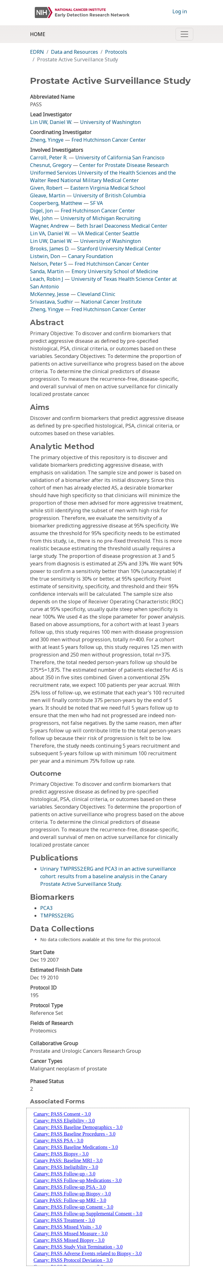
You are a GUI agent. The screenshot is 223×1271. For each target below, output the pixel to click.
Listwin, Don (45, 256)
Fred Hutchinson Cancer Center (108, 139)
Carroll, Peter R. (48, 157)
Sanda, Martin (47, 271)
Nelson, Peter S (48, 263)
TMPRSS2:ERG (57, 915)
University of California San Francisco (119, 157)
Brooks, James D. (49, 248)
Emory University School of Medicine (114, 271)
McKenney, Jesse (49, 294)
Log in (179, 11)
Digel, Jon (41, 210)
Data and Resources (74, 51)
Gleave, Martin (47, 195)
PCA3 (46, 907)
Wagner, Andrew (49, 225)
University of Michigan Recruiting (100, 218)
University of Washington (110, 122)
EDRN (37, 51)
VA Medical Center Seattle (108, 233)
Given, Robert (46, 187)
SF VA (96, 203)
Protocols (116, 51)
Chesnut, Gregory (50, 165)
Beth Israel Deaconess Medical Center (122, 225)
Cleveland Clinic (96, 294)
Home (37, 34)
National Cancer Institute (111, 301)
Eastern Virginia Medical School (108, 187)
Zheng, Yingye (47, 139)
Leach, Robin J (46, 278)
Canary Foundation (90, 256)
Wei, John (41, 218)
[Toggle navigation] (184, 34)
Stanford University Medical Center (119, 248)
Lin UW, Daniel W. (51, 122)
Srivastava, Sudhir (51, 301)
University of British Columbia (109, 195)
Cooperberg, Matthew (56, 203)
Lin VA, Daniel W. (50, 233)
